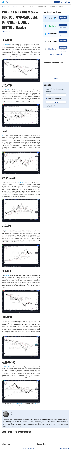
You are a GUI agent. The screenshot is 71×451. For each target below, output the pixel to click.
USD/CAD (6, 90)
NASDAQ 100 (7, 367)
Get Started (63, 17)
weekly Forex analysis (17, 403)
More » (67, 12)
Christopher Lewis (17, 412)
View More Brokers (55, 54)
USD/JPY (6, 230)
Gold (3, 135)
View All (56, 78)
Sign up (56, 102)
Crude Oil (20, 182)
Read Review (63, 19)
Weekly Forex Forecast (17, 6)
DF (2, 6)
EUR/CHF (6, 275)
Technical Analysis (8, 6)
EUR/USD (6, 44)
